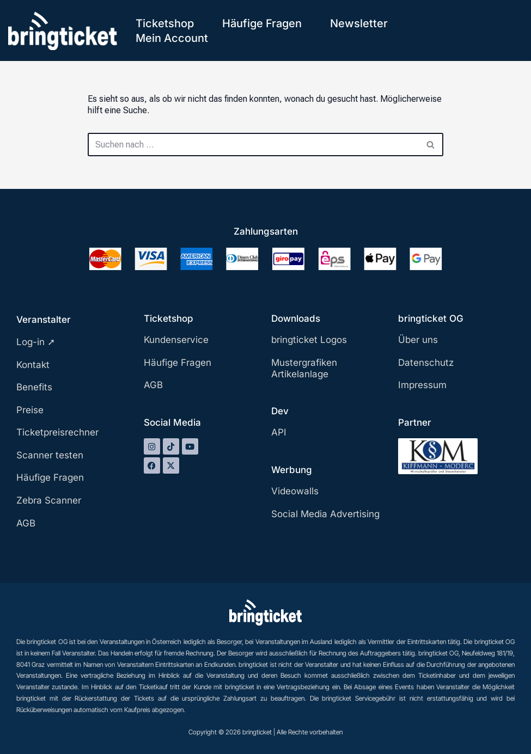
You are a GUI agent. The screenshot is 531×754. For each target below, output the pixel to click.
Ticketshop (165, 23)
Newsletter (359, 23)
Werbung (291, 469)
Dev (280, 411)
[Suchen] (253, 144)
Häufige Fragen (262, 23)
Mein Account (172, 38)
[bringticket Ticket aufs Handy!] (62, 30)
